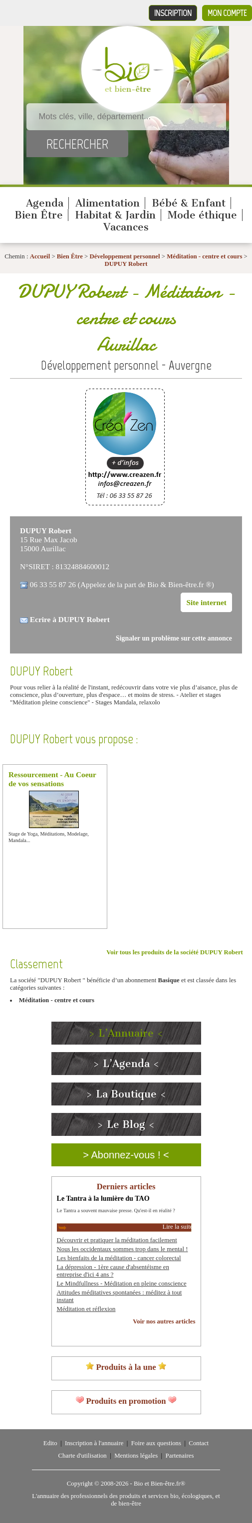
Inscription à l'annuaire (94, 1443)
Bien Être (38, 215)
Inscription (173, 13)
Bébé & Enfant (189, 203)
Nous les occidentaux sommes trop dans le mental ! (122, 1249)
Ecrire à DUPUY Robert (70, 619)
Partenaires (180, 1455)
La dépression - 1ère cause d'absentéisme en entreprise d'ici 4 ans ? (113, 1271)
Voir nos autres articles (164, 1321)
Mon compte (227, 13)
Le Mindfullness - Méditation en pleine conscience (122, 1283)
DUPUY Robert (126, 263)
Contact (199, 1443)
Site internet (206, 602)
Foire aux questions (156, 1443)
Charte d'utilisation (82, 1455)
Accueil (40, 256)
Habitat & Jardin (115, 215)
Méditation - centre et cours (204, 256)
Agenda (44, 203)
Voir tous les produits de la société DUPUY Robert (174, 952)
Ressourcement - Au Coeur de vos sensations (52, 779)
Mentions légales (136, 1455)
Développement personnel (124, 256)
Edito (50, 1443)
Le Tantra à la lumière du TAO (103, 1198)
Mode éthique (202, 215)
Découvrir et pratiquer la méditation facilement (117, 1240)
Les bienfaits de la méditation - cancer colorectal (119, 1258)
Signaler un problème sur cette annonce (174, 638)
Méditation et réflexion (86, 1308)
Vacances (126, 227)
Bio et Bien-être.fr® (159, 1483)
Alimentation (107, 203)
